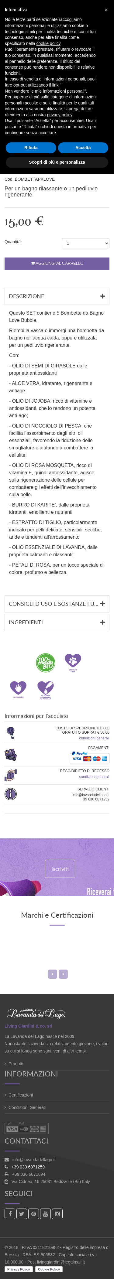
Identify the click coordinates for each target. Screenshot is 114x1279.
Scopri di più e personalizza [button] (57, 162)
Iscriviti (60, 868)
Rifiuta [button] (31, 147)
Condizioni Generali (27, 1107)
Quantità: (13, 241)
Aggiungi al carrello (57, 263)
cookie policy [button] (48, 43)
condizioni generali (94, 738)
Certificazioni (21, 1095)
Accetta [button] (83, 147)
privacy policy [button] (59, 114)
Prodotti (16, 1063)
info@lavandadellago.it (34, 1159)
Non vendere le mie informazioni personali (44, 91)
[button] (106, 10)
